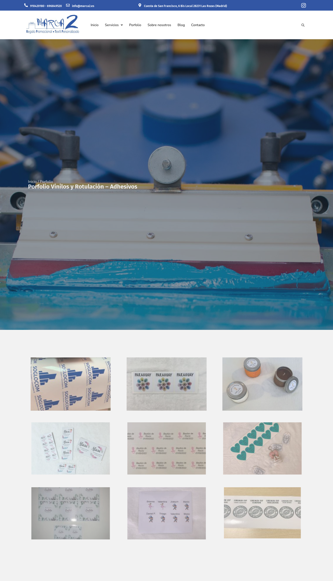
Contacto (198, 25)
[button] (114, 25)
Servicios (114, 25)
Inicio (95, 25)
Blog (181, 25)
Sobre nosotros (159, 25)
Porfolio (135, 25)
